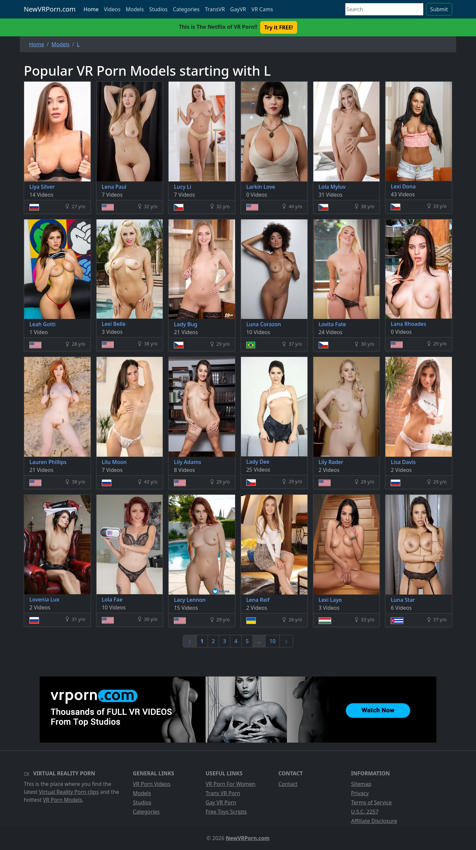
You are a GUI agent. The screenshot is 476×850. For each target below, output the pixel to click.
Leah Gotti (42, 324)
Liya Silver (42, 186)
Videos (112, 9)
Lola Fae (112, 599)
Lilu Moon (114, 462)
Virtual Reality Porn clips (69, 791)
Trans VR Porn (223, 793)
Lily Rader (331, 462)
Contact (288, 784)
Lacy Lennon (190, 599)
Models (135, 9)
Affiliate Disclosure (374, 821)
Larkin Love (260, 186)
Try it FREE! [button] (278, 27)
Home (91, 9)
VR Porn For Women (231, 784)
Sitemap (361, 784)
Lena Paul (114, 186)
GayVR (238, 9)
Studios (158, 9)
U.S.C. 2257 (364, 811)
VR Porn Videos (152, 784)
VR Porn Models (62, 799)
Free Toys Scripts (226, 811)
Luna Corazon (263, 324)
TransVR (215, 9)
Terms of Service (371, 802)
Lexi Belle (114, 324)
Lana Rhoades (408, 324)
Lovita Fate (332, 324)
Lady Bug (185, 324)
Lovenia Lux (44, 599)
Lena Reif (257, 599)
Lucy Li (182, 186)
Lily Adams (187, 462)
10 (272, 641)
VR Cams (262, 9)
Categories (186, 9)
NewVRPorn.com (50, 9)
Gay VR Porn (221, 802)
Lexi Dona (403, 186)
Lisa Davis (403, 462)
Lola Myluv (332, 186)
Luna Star (403, 599)
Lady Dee (257, 461)
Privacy (360, 793)
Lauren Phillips (47, 462)
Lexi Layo (330, 599)
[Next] (286, 641)
